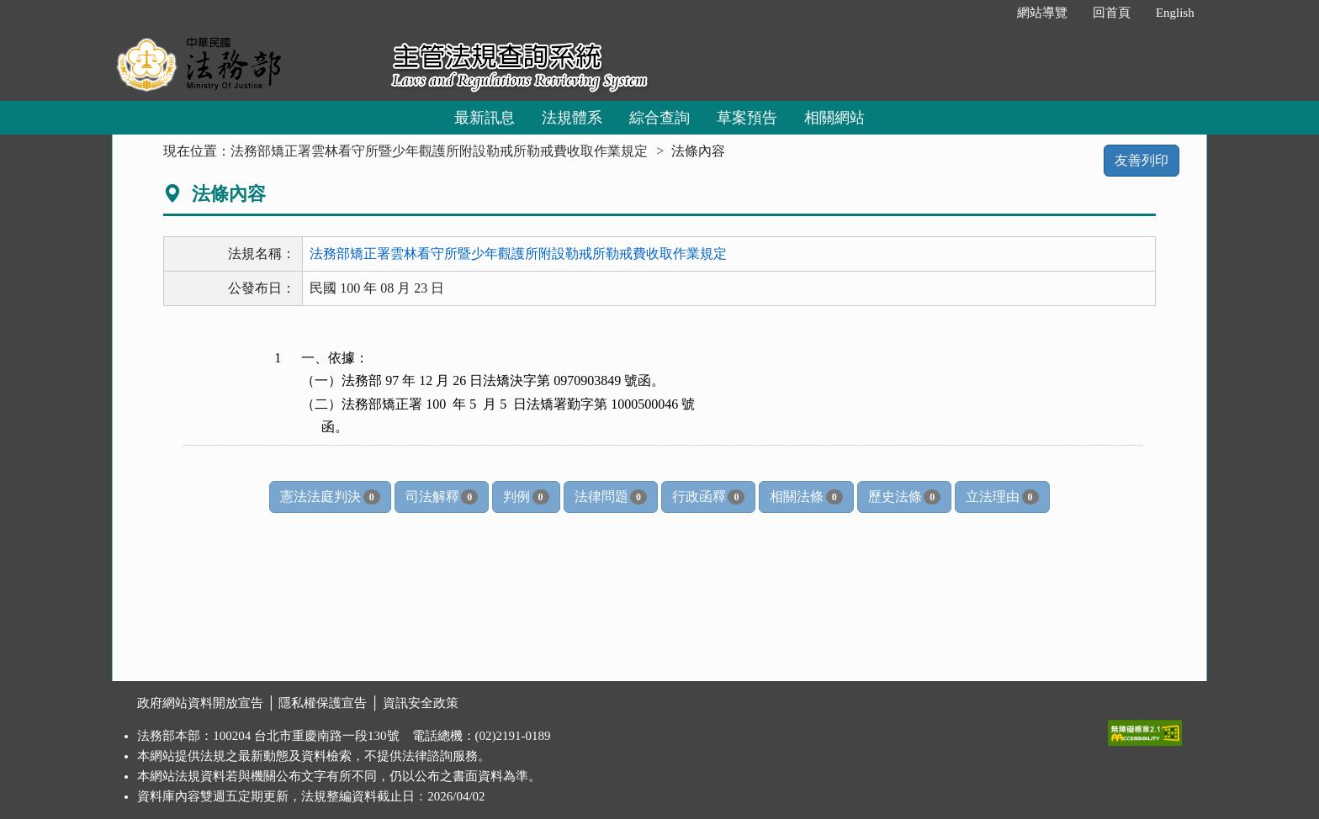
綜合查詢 (659, 117)
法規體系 (572, 117)
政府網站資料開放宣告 (200, 703)
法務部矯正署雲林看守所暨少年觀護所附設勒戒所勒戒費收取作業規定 (439, 151)
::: (986, 12)
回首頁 (1112, 12)
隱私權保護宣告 (322, 703)
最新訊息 (484, 117)
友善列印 (1141, 160)
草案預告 (747, 117)
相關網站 (834, 117)
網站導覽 (1042, 12)
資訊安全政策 (420, 703)
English (1175, 12)
